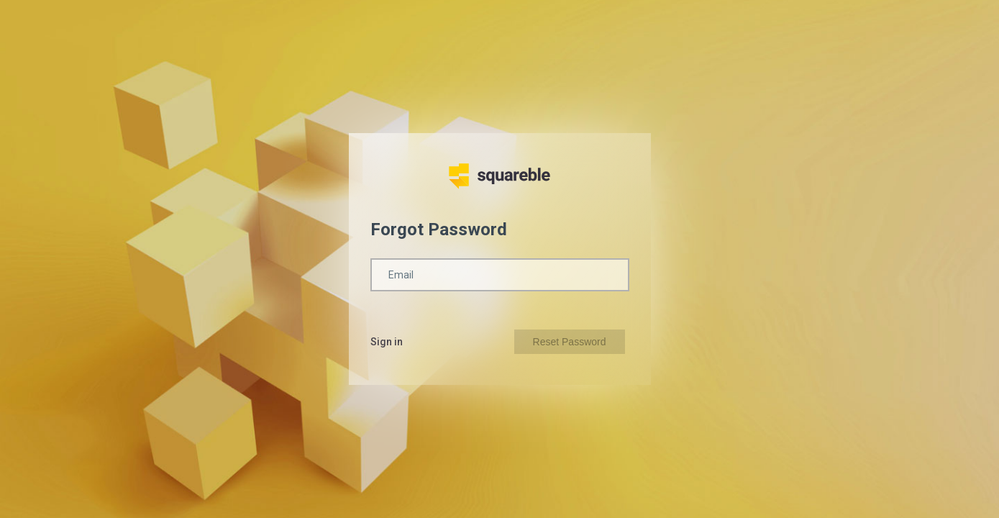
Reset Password (569, 341)
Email (401, 275)
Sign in (386, 341)
